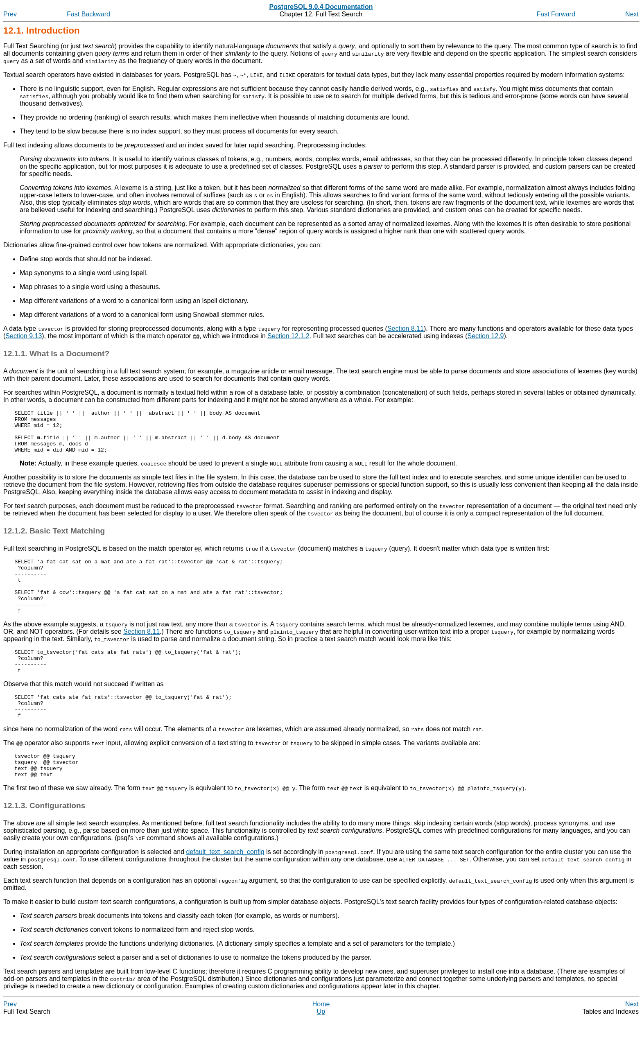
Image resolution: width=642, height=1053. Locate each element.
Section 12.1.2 (288, 335)
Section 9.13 (23, 335)
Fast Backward (88, 14)
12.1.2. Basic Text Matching (54, 539)
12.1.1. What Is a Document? (56, 353)
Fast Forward (556, 14)
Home (321, 1038)
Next (632, 14)
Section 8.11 (405, 328)
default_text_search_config (225, 886)
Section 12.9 (486, 335)
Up (321, 1045)
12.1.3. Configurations (44, 840)
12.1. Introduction (41, 30)
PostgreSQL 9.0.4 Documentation (321, 6)
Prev (10, 14)
